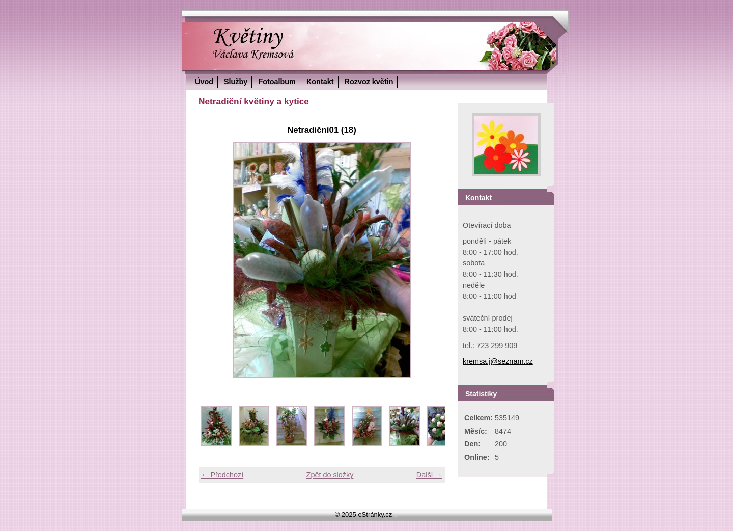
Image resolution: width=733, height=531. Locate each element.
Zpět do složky (330, 475)
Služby (235, 81)
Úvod (204, 81)
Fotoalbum (277, 81)
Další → (429, 475)
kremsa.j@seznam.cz (498, 361)
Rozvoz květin (369, 81)
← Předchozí (222, 475)
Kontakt (320, 81)
